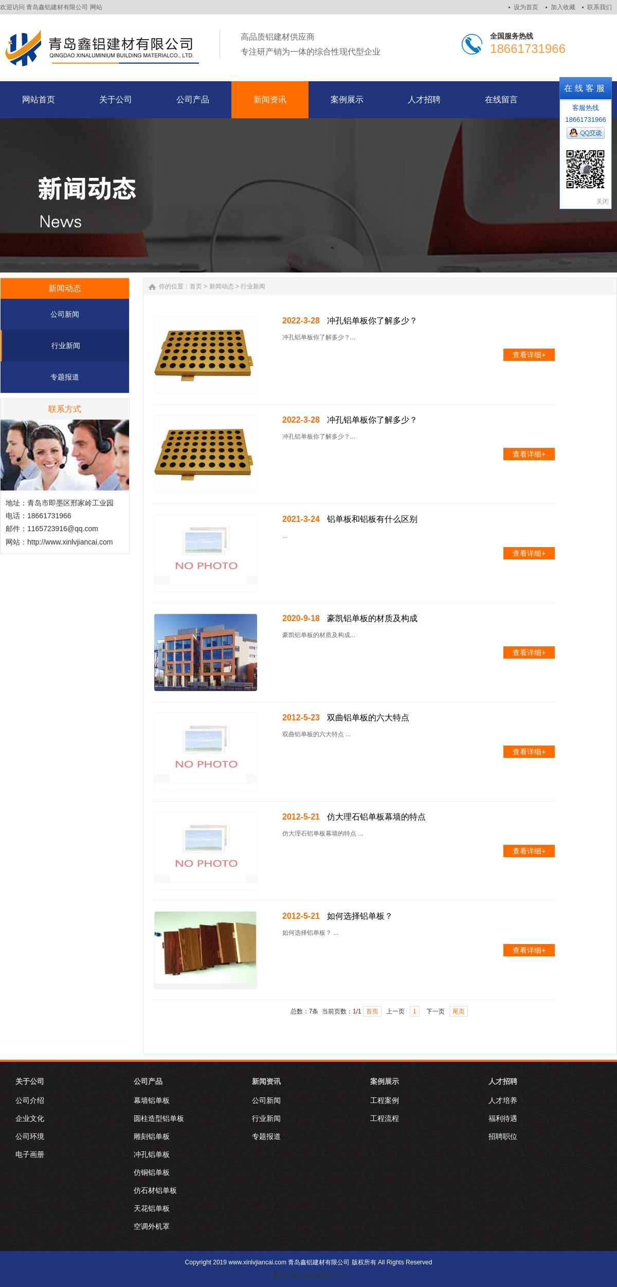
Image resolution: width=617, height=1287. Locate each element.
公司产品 (148, 1081)
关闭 (602, 201)
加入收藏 (563, 7)
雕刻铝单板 (152, 1136)
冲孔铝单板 (152, 1154)
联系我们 (599, 7)
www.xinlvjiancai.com (257, 1262)
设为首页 (526, 7)
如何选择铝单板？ (360, 916)
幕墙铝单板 (152, 1100)
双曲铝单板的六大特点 (368, 717)
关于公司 (29, 1081)
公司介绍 (29, 1100)
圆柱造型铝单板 (159, 1118)
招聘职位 (502, 1136)
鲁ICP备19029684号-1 (308, 1275)
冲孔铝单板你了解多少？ (372, 320)
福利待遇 (502, 1118)
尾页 (458, 1011)
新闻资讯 (266, 1081)
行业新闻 (65, 345)
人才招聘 (502, 1081)
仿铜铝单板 (152, 1172)
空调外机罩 (152, 1226)
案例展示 (384, 1081)
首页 (196, 286)
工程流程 (384, 1118)
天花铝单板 (152, 1208)
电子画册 (29, 1154)
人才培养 (502, 1100)
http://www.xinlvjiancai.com (70, 542)
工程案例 (384, 1100)
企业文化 (29, 1118)
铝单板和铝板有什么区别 (372, 519)
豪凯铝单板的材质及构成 (372, 618)
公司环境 (29, 1136)
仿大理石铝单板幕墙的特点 (376, 816)
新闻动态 (221, 286)
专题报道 (64, 377)
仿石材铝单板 (155, 1190)
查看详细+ (529, 355)
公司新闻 (64, 314)
